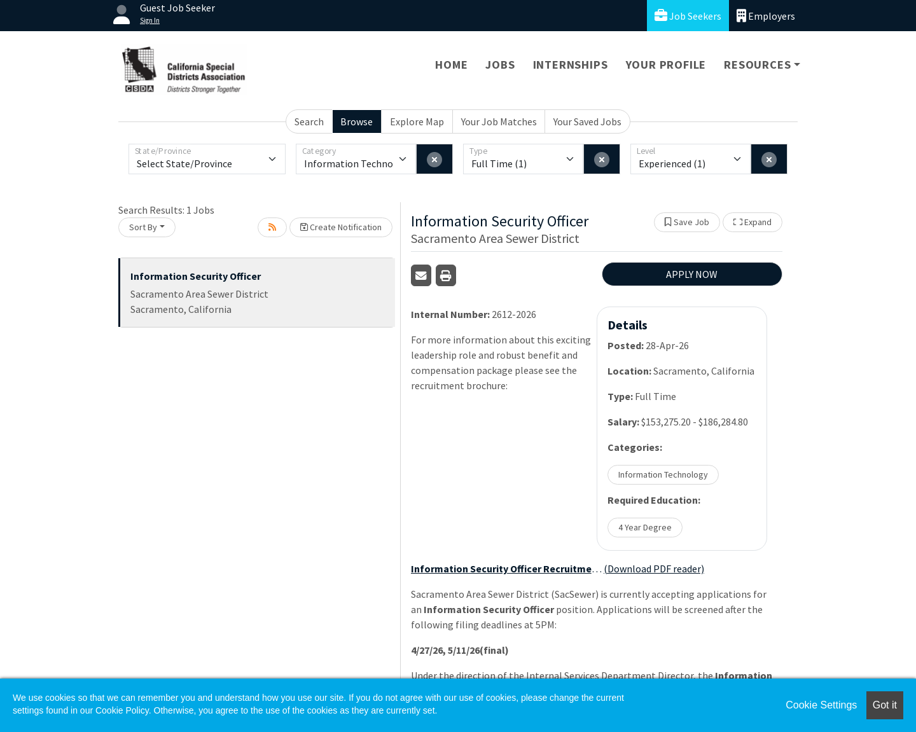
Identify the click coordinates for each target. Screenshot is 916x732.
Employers (766, 16)
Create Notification (341, 227)
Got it (885, 705)
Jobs (500, 64)
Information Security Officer (195, 276)
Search (309, 121)
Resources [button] (757, 64)
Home (451, 64)
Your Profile (666, 64)
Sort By (143, 227)
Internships (570, 64)
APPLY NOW (692, 274)
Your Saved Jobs (587, 121)
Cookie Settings (821, 705)
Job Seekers (688, 16)
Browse (356, 121)
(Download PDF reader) (654, 568)
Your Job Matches (499, 121)
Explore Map (417, 121)
